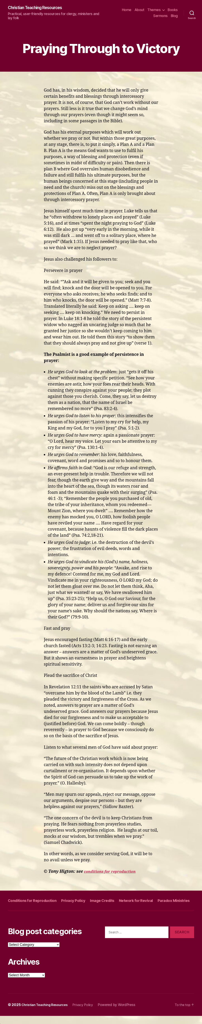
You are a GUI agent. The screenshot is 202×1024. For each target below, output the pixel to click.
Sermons (160, 16)
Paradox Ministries (26, 908)
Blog (174, 16)
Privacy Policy (80, 900)
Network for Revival (149, 900)
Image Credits (111, 900)
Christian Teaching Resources (39, 8)
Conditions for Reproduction (35, 900)
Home (126, 10)
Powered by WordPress (124, 1013)
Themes (154, 10)
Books (173, 10)
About (139, 10)
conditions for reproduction (113, 872)
